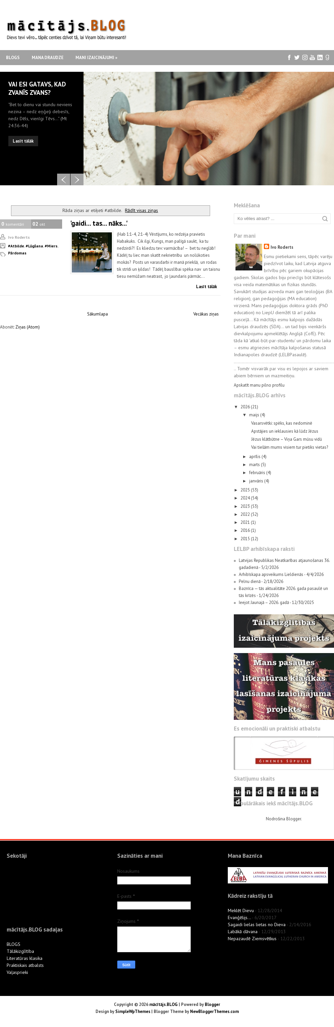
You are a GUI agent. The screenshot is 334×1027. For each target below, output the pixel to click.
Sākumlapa (97, 314)
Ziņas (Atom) (27, 327)
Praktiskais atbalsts (25, 965)
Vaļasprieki (17, 972)
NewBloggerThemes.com (214, 1011)
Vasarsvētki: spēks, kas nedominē (281, 423)
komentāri (12, 224)
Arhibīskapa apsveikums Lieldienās (271, 574)
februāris (257, 472)
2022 (245, 514)
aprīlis (255, 456)
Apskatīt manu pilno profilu (259, 385)
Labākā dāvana (243, 932)
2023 (245, 506)
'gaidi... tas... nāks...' (99, 223)
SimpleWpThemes (132, 1011)
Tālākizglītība (20, 951)
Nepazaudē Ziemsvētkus (252, 939)
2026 (245, 407)
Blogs (13, 57)
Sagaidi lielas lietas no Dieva (257, 924)
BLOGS (13, 944)
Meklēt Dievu (241, 910)
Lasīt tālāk (23, 141)
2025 (245, 490)
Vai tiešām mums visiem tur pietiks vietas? (289, 447)
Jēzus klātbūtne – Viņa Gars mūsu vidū (286, 439)
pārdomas (17, 252)
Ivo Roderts (282, 247)
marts (255, 464)
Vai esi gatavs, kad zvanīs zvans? (37, 88)
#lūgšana (34, 245)
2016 (245, 530)
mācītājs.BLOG (163, 1004)
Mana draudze (47, 57)
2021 (245, 522)
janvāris (256, 481)
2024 (245, 498)
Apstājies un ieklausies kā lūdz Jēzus (284, 431)
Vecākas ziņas (206, 314)
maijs (254, 415)
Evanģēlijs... (239, 917)
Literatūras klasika (24, 958)
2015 (245, 539)
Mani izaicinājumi (96, 57)
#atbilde (16, 245)
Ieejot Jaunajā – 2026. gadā (264, 602)
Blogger (293, 819)
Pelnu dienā (250, 581)
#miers (51, 245)
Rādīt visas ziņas (141, 210)
